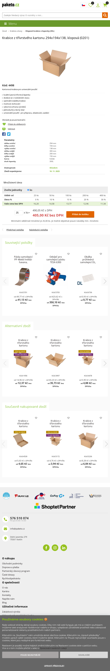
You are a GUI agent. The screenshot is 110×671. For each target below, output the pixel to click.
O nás (5, 587)
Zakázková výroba (11, 611)
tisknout (11, 128)
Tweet (8, 134)
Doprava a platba (10, 567)
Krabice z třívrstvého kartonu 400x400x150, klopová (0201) (55, 346)
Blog (4, 602)
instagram (55, 547)
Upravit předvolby (54, 666)
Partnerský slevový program (16, 570)
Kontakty (6, 595)
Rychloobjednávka (11, 578)
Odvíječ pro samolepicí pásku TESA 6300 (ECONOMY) (55, 261)
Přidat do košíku (80, 214)
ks (29, 190)
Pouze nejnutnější (30, 655)
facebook (46, 547)
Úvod (4, 31)
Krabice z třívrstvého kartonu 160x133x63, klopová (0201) (88, 346)
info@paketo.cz (17, 528)
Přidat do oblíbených (17, 124)
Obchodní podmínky (12, 563)
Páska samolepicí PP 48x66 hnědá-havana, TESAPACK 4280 (23, 261)
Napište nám (8, 598)
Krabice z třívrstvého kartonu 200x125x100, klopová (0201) (88, 426)
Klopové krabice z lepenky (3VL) (39, 31)
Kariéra (5, 591)
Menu (13, 23)
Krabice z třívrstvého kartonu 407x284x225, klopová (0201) (23, 346)
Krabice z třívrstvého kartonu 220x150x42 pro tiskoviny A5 (23, 426)
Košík (105, 5)
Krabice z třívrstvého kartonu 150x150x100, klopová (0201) (55, 426)
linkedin (63, 547)
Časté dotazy (8, 574)
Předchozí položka (15, 229)
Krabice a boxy (16, 31)
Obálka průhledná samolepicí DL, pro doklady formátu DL (88, 262)
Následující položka (38, 229)
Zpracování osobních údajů (53, 648)
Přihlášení (98, 5)
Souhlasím (84, 655)
